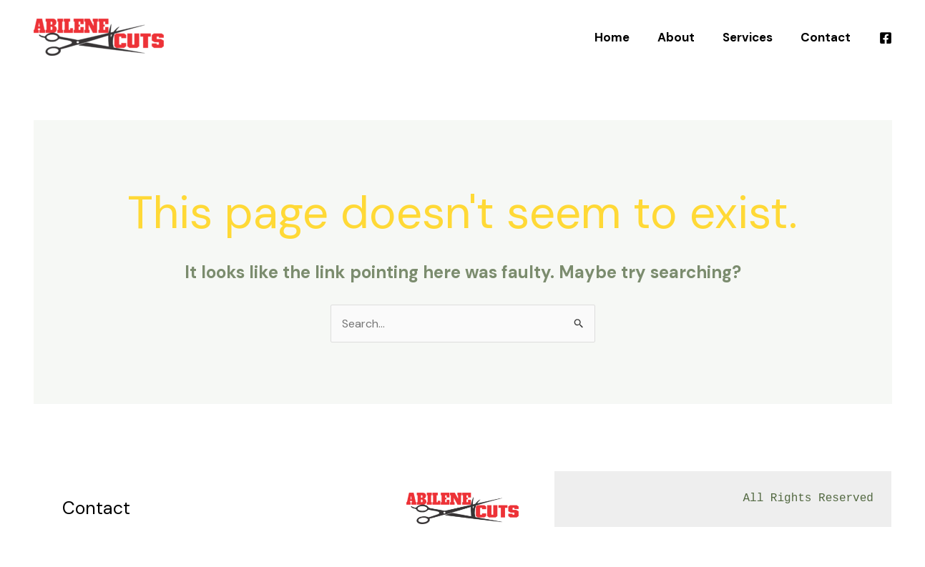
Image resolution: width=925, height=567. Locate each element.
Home (624, 37)
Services (753, 37)
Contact (828, 37)
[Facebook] (885, 37)
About (685, 37)
